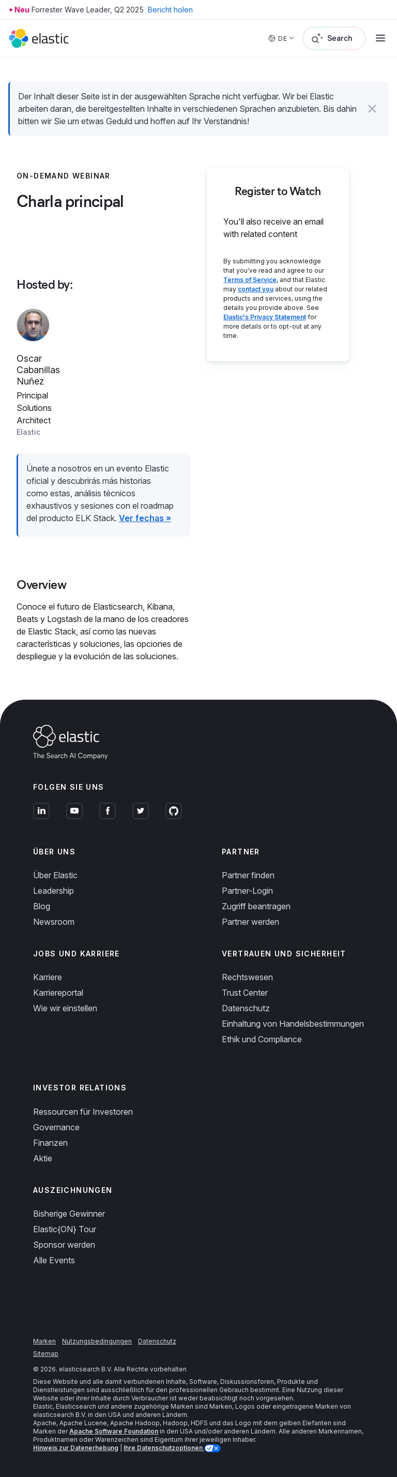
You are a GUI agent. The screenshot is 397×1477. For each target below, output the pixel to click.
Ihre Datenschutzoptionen (164, 1448)
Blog (41, 906)
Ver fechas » (145, 518)
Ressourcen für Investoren (83, 1111)
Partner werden (250, 922)
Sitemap (45, 1353)
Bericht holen (170, 9)
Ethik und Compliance (262, 1039)
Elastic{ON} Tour (64, 1229)
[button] (372, 108)
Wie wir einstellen (65, 1008)
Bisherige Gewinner (69, 1213)
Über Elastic (55, 875)
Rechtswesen (247, 977)
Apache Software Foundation (113, 1431)
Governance (56, 1127)
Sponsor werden (64, 1244)
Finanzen (50, 1143)
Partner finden (248, 875)
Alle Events (54, 1260)
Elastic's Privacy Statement (264, 317)
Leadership (53, 890)
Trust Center (245, 992)
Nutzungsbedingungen (97, 1341)
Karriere (47, 977)
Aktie (42, 1158)
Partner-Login (247, 890)
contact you (255, 289)
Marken (44, 1341)
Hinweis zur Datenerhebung (75, 1448)
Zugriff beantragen (256, 906)
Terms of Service (250, 280)
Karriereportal (58, 992)
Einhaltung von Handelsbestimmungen (293, 1023)
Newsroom (53, 922)
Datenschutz (246, 1008)
